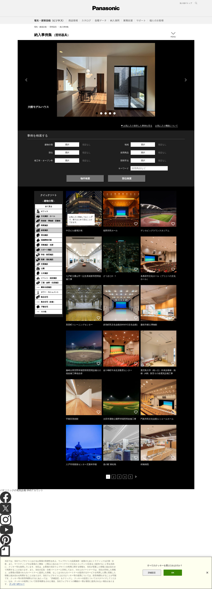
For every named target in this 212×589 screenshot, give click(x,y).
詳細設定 (152, 578)
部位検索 (126, 178)
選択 (67, 144)
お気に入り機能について (166, 125)
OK (172, 578)
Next (186, 80)
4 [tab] (110, 113)
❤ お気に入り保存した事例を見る (136, 125)
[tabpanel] (106, 80)
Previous (26, 80)
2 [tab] (101, 113)
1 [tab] (97, 113)
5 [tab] (114, 113)
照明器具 (53, 27)
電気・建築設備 (40, 27)
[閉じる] (207, 578)
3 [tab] (106, 113)
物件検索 (85, 178)
